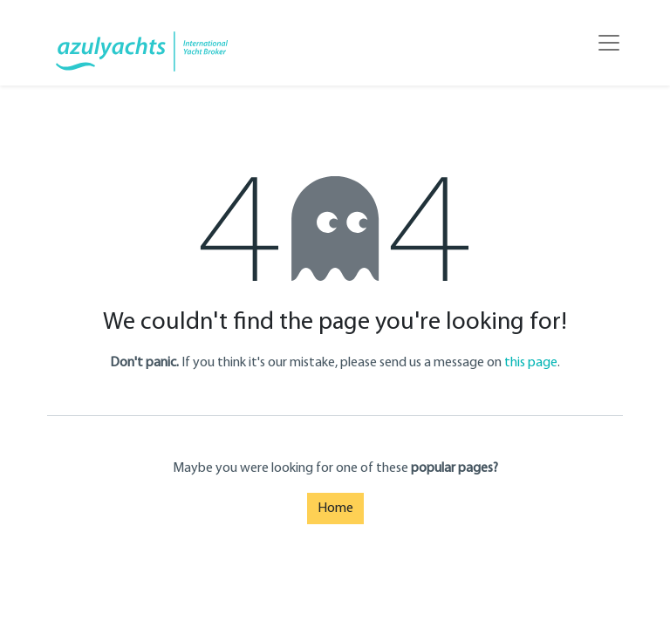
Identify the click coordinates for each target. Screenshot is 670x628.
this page (530, 363)
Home (335, 508)
